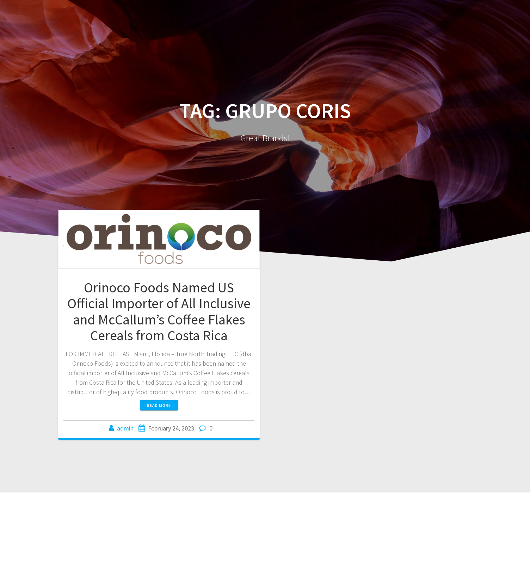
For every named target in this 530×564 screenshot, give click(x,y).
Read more (159, 405)
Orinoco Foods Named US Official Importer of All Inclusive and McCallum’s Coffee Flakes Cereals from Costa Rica (159, 312)
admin (125, 428)
